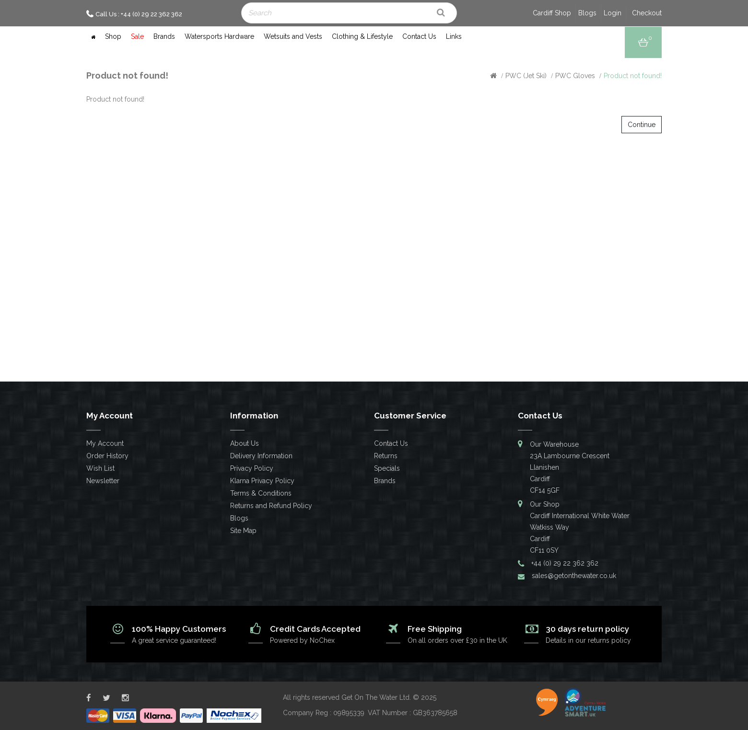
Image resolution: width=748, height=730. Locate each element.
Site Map (243, 530)
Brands (164, 36)
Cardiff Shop (552, 13)
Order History (107, 456)
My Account (105, 443)
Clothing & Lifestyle (362, 36)
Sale (137, 36)
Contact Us (419, 36)
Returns (385, 456)
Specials (387, 468)
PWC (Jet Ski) (526, 76)
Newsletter (102, 481)
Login (612, 13)
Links (454, 36)
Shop (113, 36)
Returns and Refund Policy (271, 506)
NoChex (322, 640)
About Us (244, 443)
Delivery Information (261, 456)
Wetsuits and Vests (293, 36)
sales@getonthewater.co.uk (574, 575)
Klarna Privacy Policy (262, 481)
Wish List (100, 468)
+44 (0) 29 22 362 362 (564, 563)
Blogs (587, 13)
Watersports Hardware (219, 36)
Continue (641, 124)
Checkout (647, 13)
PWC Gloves (575, 76)
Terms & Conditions (261, 493)
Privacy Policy (251, 468)
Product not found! (633, 76)
